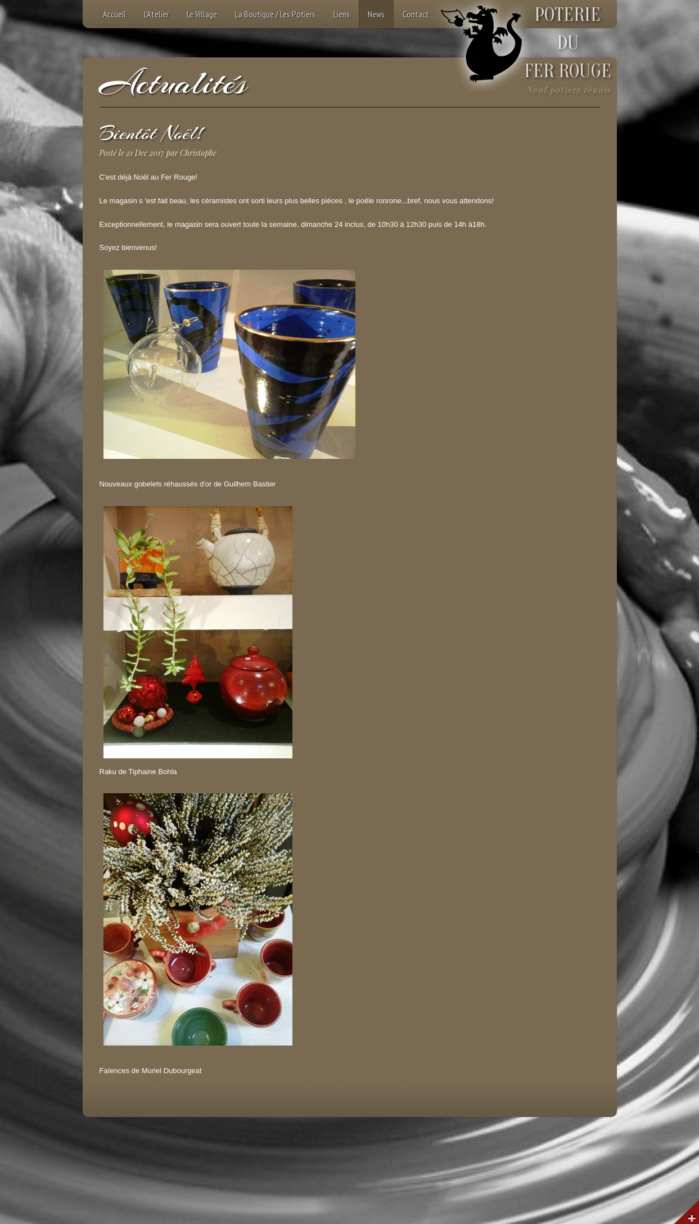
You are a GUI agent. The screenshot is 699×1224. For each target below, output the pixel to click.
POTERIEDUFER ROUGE (567, 43)
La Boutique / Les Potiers (275, 14)
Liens (341, 14)
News (376, 14)
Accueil (114, 14)
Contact (416, 14)
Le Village (202, 14)
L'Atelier (156, 14)
